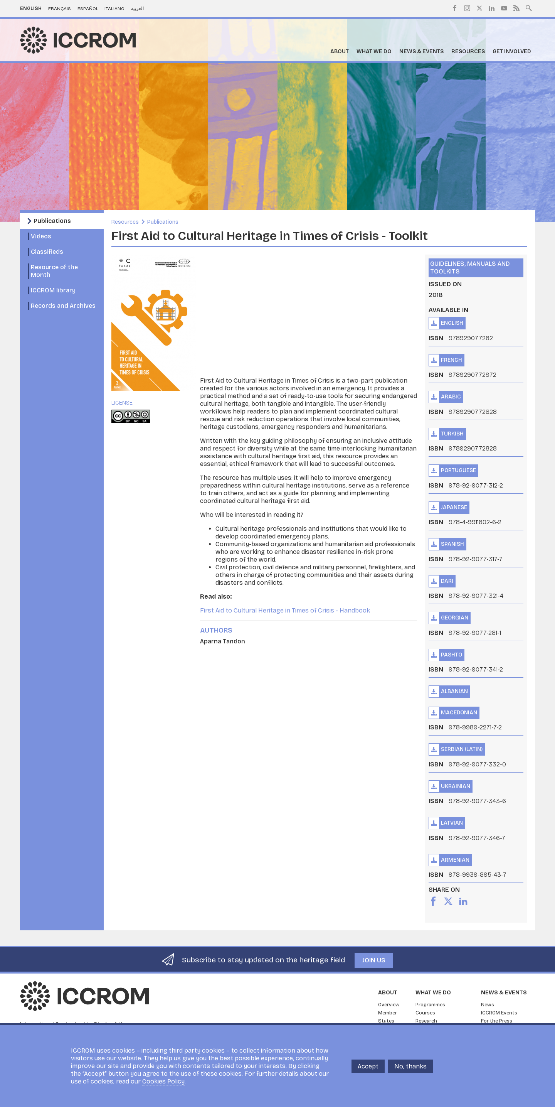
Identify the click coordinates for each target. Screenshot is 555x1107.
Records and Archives (63, 305)
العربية (137, 8)
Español (87, 8)
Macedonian (459, 712)
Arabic (451, 396)
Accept (368, 1066)
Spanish (452, 544)
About (339, 51)
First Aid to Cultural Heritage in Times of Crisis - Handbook (285, 610)
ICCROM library (53, 290)
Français (59, 8)
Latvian (452, 823)
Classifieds (47, 251)
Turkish (452, 433)
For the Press (496, 1021)
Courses (425, 1013)
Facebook (455, 8)
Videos (41, 236)
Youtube (504, 8)
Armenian (455, 860)
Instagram (467, 8)
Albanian (454, 691)
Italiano (114, 8)
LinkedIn (492, 8)
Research (426, 1021)
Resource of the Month (54, 270)
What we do (374, 51)
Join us (373, 960)
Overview (389, 1005)
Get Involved (512, 51)
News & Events (421, 51)
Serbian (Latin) (462, 749)
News (487, 1005)
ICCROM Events (499, 1013)
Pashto (451, 654)
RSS (516, 8)
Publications (52, 220)
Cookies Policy (163, 1081)
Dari (447, 581)
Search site (529, 7)
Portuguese (458, 470)
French (451, 360)
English (31, 8)
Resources (468, 51)
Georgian (454, 617)
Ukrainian (455, 786)
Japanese (454, 507)
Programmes (430, 1005)
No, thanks (410, 1066)
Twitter (479, 8)
